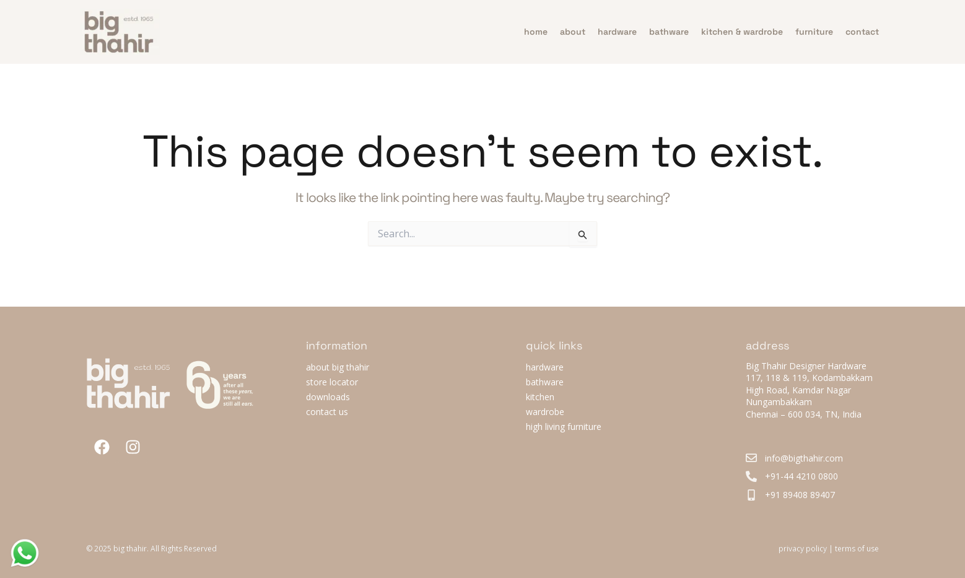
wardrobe (545, 412)
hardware (617, 31)
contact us (327, 412)
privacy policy (803, 548)
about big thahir (337, 367)
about (572, 31)
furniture (814, 31)
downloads (328, 397)
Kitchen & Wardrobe (742, 31)
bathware (669, 31)
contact (862, 31)
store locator (332, 382)
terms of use (857, 548)
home (536, 31)
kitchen (540, 397)
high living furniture (563, 426)
